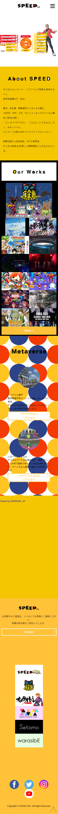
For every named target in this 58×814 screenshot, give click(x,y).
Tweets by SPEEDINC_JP (12, 501)
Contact (29, 632)
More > (29, 330)
